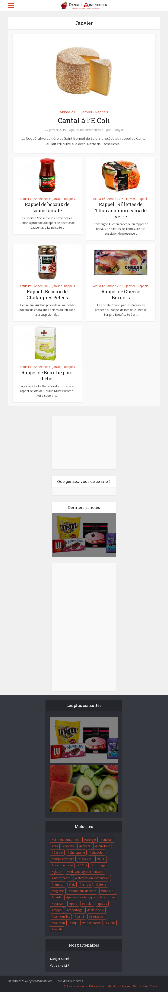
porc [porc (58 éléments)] (74, 904)
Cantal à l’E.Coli (84, 120)
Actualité (26, 198)
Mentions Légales (119, 986)
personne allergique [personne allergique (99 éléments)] (81, 897)
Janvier (86, 112)
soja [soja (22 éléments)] (74, 923)
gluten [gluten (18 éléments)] (58, 872)
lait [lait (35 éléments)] (73, 884)
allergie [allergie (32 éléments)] (91, 840)
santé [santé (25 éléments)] (80, 916)
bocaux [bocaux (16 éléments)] (69, 846)
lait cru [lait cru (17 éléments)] (86, 884)
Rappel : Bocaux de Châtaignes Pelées (47, 294)
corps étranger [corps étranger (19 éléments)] (64, 859)
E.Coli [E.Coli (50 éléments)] (83, 865)
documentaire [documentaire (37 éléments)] (63, 865)
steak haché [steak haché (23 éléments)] (92, 923)
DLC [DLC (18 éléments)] (102, 859)
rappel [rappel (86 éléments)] (58, 910)
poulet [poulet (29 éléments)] (88, 904)
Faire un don (97, 986)
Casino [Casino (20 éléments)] (58, 852)
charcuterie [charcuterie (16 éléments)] (77, 852)
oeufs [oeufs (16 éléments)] (57, 897)
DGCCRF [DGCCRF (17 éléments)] (86, 859)
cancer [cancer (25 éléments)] (85, 846)
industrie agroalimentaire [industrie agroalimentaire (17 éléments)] (86, 872)
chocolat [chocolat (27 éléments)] (98, 852)
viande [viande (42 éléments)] (58, 929)
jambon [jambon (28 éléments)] (59, 884)
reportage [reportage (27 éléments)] (75, 910)
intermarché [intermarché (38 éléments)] (62, 878)
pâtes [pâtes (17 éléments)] (103, 904)
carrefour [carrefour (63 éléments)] (103, 846)
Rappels (101, 112)
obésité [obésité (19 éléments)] (108, 891)
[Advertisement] (84, 442)
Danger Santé (59, 959)
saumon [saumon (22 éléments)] (59, 923)
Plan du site (140, 986)
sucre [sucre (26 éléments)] (111, 923)
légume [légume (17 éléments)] (59, 891)
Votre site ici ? (59, 965)
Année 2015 (69, 112)
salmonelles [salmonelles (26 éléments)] (62, 916)
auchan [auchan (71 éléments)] (107, 840)
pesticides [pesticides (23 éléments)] (108, 897)
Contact (155, 986)
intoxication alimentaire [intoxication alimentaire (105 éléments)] (93, 878)
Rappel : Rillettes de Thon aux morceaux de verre (121, 210)
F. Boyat (117, 130)
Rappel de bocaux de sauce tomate (47, 207)
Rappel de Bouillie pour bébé (47, 375)
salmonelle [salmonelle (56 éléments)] (96, 910)
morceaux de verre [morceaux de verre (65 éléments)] (83, 891)
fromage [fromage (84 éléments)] (99, 865)
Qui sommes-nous (75, 986)
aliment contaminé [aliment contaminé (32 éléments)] (66, 840)
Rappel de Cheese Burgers (120, 294)
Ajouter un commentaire (86, 130)
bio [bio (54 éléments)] (56, 846)
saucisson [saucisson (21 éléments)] (98, 916)
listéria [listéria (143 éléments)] (101, 884)
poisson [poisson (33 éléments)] (59, 904)
